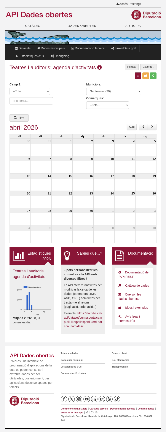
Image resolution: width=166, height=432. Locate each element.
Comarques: (95, 98)
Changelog (60, 56)
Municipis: (93, 84)
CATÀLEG (32, 25)
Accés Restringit (129, 4)
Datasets (22, 48)
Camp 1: (15, 84)
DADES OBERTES (82, 25)
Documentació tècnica (88, 48)
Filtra (19, 118)
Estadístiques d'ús (29, 56)
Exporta (148, 66)
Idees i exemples (133, 307)
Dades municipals (51, 48)
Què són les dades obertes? (129, 296)
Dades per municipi (72, 360)
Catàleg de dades (133, 285)
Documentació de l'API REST (133, 274)
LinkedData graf (123, 48)
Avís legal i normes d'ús (129, 319)
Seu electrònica (120, 360)
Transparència (120, 366)
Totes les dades (69, 353)
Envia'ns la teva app (72, 412)
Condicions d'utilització (74, 408)
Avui (132, 127)
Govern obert (119, 353)
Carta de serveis (98, 408)
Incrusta (131, 66)
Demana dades (145, 408)
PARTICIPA (132, 25)
